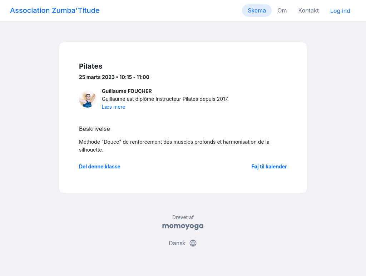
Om (282, 10)
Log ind (340, 10)
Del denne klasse (99, 166)
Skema (257, 10)
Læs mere (113, 107)
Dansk (183, 243)
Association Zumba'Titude (55, 10)
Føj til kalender (269, 166)
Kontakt (308, 10)
